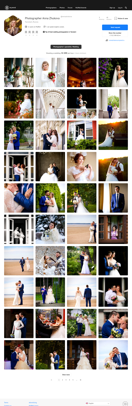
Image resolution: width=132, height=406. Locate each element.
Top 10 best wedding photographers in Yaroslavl (60, 32)
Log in (120, 8)
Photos (62, 8)
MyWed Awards (80, 8)
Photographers (51, 8)
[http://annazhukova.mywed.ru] (115, 40)
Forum (70, 8)
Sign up (112, 8)
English (90, 402)
